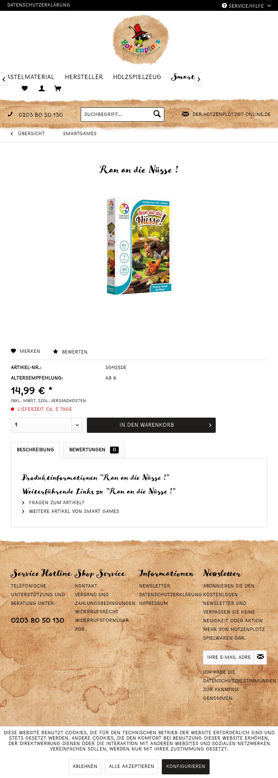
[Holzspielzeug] (139, 77)
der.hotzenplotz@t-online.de (232, 114)
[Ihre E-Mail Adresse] (228, 657)
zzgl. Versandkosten (62, 401)
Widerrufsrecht (96, 612)
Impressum (153, 603)
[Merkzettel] (25, 89)
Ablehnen (85, 766)
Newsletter (154, 586)
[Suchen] (157, 114)
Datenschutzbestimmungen (239, 681)
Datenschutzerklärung (38, 5)
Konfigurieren (185, 766)
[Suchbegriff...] (122, 114)
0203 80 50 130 (37, 621)
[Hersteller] (86, 77)
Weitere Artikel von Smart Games (70, 511)
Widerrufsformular (102, 620)
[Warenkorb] (61, 89)
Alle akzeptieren (131, 766)
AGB (79, 629)
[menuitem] (30, 77)
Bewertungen (94, 450)
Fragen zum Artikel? (53, 503)
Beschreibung (35, 450)
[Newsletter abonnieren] (260, 657)
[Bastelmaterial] (30, 77)
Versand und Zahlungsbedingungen (105, 599)
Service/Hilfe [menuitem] (244, 6)
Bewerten (70, 352)
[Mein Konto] (43, 89)
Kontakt (86, 586)
